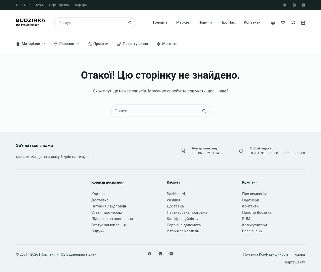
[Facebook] (284, 5)
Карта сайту (295, 262)
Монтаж (167, 43)
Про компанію (254, 194)
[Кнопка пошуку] (130, 22)
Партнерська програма (187, 212)
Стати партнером (107, 212)
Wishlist (173, 200)
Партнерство (59, 5)
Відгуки (98, 231)
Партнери (250, 200)
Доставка (100, 200)
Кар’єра (81, 5)
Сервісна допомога (184, 225)
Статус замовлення (109, 225)
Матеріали (31, 44)
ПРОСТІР (23, 5)
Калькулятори (254, 225)
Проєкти (98, 43)
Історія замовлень (183, 231)
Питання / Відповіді (109, 206)
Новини (205, 22)
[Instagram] (294, 5)
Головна (160, 22)
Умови (299, 254)
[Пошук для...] (89, 22)
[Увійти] (273, 23)
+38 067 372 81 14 (205, 153)
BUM (246, 218)
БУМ (39, 5)
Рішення (67, 44)
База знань (252, 231)
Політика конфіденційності (265, 254)
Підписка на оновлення (112, 218)
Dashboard (176, 194)
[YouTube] (303, 5)
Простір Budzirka (257, 212)
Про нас (227, 22)
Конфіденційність (182, 218)
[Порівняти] (293, 23)
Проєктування (132, 43)
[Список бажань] (283, 23)
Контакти (252, 22)
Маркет (183, 22)
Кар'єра (98, 194)
